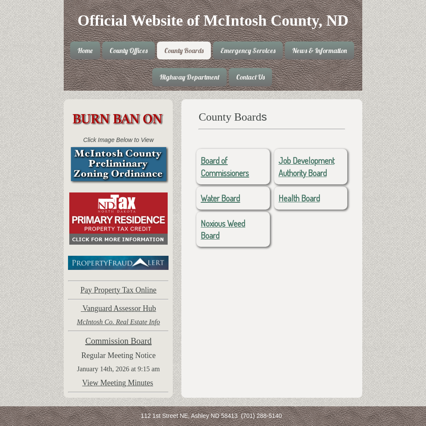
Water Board (220, 198)
